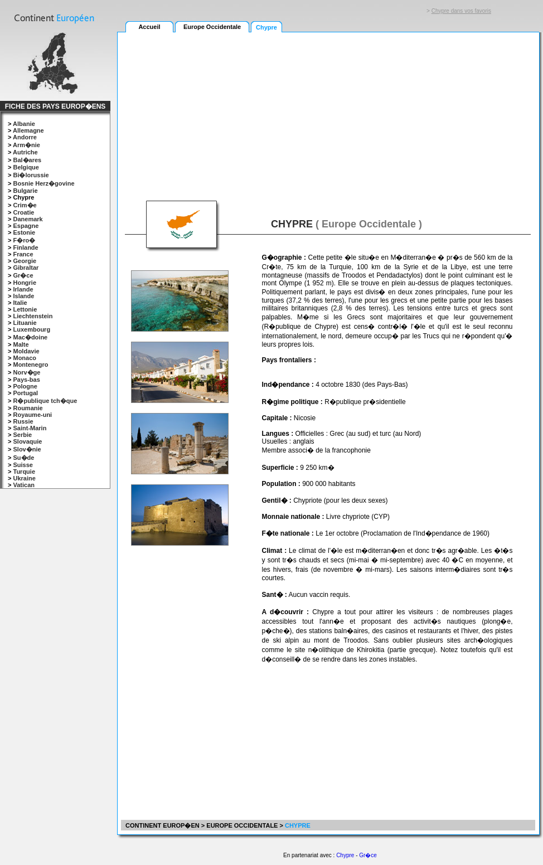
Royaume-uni (32, 414)
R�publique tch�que (45, 400)
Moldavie (26, 351)
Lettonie (25, 309)
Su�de (23, 457)
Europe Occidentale (212, 26)
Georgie (24, 260)
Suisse (22, 464)
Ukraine (24, 478)
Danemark (27, 219)
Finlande (25, 247)
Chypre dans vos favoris (461, 11)
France (23, 254)
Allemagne (28, 130)
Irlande (23, 289)
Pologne (25, 386)
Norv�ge (26, 372)
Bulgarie (25, 190)
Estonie (24, 232)
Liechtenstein (32, 316)
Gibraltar (25, 267)
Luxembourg (31, 329)
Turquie (24, 471)
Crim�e (24, 205)
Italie (20, 302)
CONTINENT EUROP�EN (162, 825)
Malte (20, 344)
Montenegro (30, 364)
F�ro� (24, 240)
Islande (23, 296)
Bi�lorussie (31, 175)
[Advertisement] (201, 109)
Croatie (23, 212)
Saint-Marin (29, 428)
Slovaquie (27, 441)
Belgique (25, 167)
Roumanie (27, 408)
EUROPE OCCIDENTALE (242, 825)
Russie (23, 421)
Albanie (24, 123)
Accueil (149, 26)
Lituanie (24, 322)
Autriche (25, 152)
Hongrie (24, 282)
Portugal (25, 393)
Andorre (25, 137)
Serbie (22, 434)
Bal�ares (27, 160)
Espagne (25, 225)
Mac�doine (30, 337)
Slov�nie (27, 449)
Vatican (24, 485)
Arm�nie (26, 145)
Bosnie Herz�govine (43, 183)
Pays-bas (26, 379)
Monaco (24, 357)
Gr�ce (23, 275)
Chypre (345, 855)
